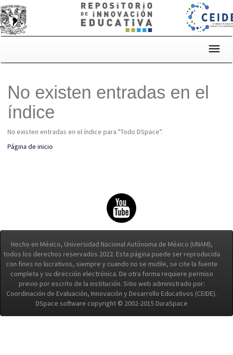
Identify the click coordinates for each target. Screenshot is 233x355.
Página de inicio (30, 146)
